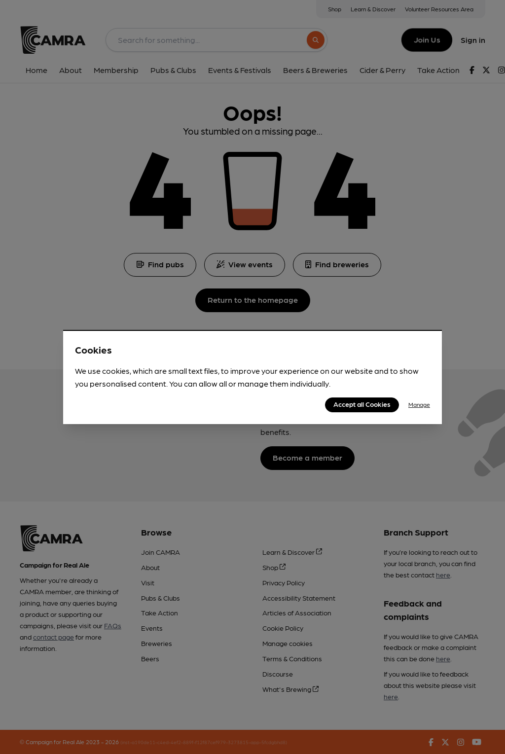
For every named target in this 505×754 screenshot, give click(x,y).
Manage (419, 404)
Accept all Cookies (362, 404)
